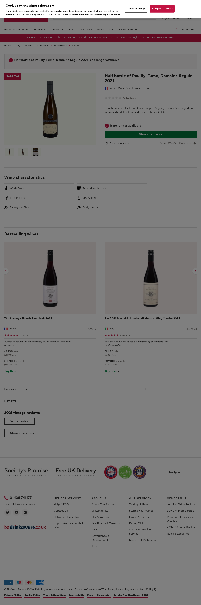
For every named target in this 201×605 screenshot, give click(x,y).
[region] (100, 9)
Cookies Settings (136, 8)
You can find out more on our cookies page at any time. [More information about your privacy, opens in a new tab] (92, 14)
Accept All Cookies (162, 8)
